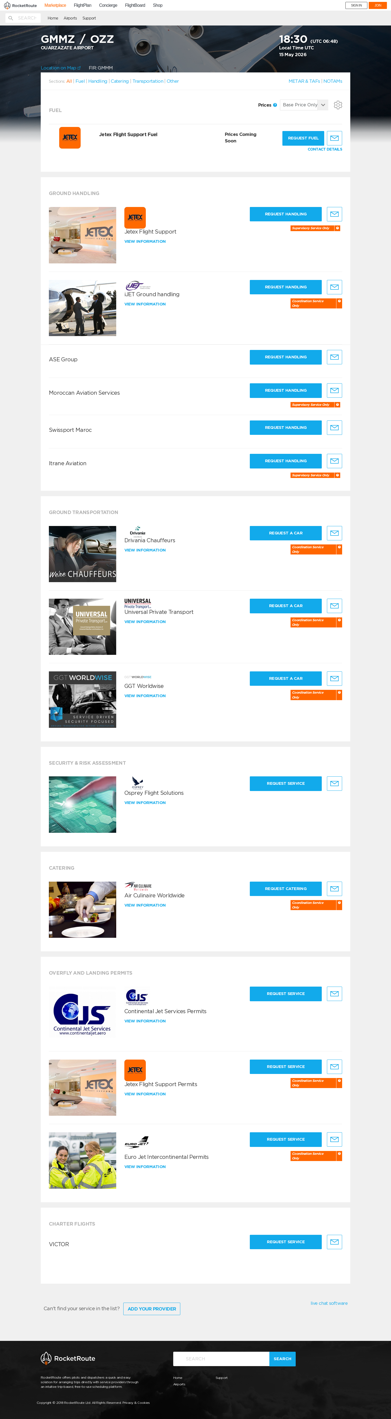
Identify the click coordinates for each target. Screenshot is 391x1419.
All (69, 81)
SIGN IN (356, 5)
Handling (97, 81)
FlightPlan (82, 5)
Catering (120, 81)
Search (282, 1358)
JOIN (377, 5)
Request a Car (285, 533)
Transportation (148, 81)
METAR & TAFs (304, 81)
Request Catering (286, 888)
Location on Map (61, 68)
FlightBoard (135, 5)
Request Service (286, 783)
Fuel (80, 81)
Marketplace (55, 5)
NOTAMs (332, 81)
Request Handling (286, 214)
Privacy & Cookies (136, 1403)
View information (145, 241)
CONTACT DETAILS (325, 149)
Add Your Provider (152, 1309)
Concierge (108, 5)
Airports (70, 18)
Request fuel (303, 138)
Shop (157, 5)
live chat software (329, 1303)
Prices (267, 105)
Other (173, 81)
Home (53, 18)
